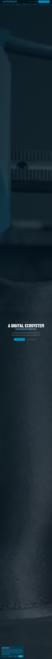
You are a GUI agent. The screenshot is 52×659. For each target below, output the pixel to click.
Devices (13, 4)
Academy (29, 4)
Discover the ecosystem (19, 339)
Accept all (20, 656)
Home (4, 4)
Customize (10, 656)
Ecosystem (8, 4)
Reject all (15, 656)
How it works (24, 4)
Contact (40, 4)
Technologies (18, 4)
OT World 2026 (35, 4)
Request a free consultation (44, 1)
